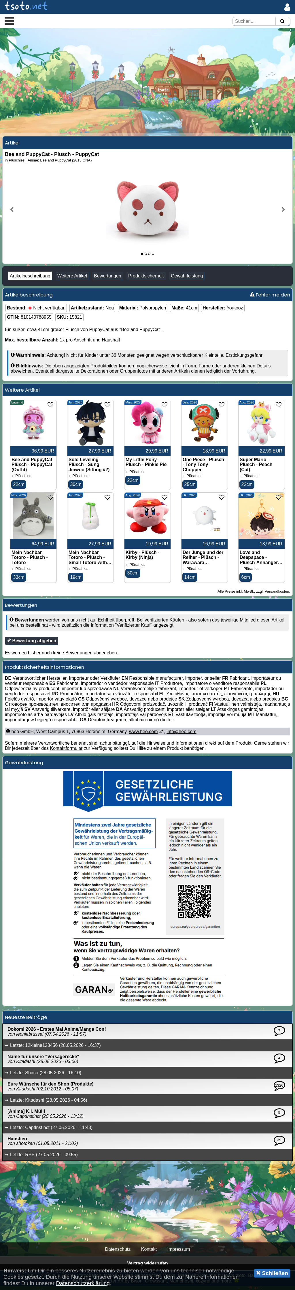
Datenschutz (118, 1253)
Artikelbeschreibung (30, 279)
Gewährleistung (187, 279)
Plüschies (17, 164)
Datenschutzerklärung (83, 1283)
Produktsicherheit (146, 279)
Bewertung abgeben (31, 644)
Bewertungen (107, 279)
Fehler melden (270, 298)
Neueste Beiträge (26, 1021)
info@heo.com (181, 735)
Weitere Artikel (72, 279)
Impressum (178, 1253)
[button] (9, 20)
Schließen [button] (272, 1273)
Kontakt (149, 1253)
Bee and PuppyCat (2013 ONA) (66, 164)
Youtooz (234, 311)
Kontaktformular (66, 752)
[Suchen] (282, 21)
